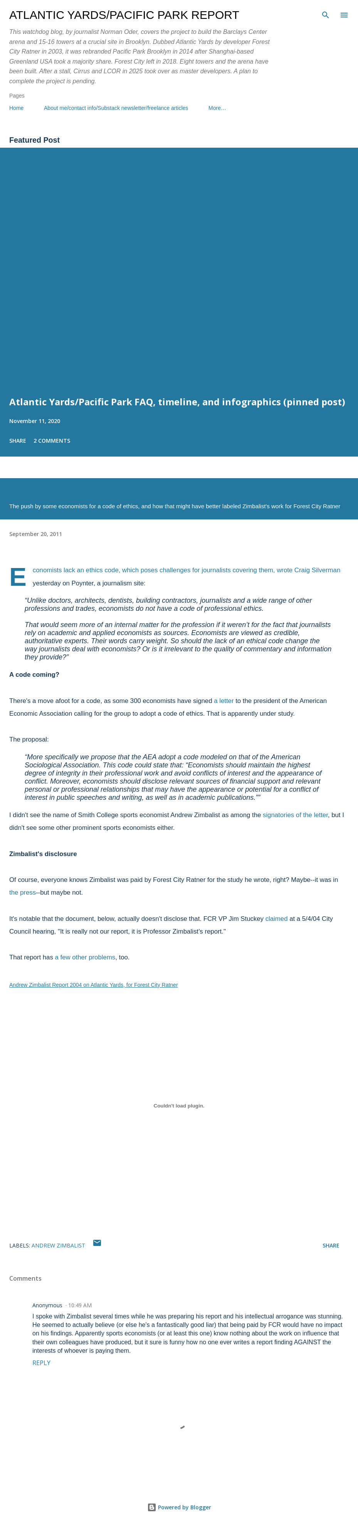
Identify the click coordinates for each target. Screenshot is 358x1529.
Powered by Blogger (179, 1507)
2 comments (52, 440)
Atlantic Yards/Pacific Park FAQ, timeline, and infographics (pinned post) (177, 401)
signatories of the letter (295, 815)
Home (16, 108)
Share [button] (17, 440)
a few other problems (85, 957)
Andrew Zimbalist (58, 1245)
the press (22, 892)
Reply (41, 1363)
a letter (224, 701)
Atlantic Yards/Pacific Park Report (124, 14)
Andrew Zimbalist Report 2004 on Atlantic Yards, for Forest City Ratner (93, 985)
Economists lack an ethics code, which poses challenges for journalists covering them (153, 570)
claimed (277, 918)
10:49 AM (80, 1305)
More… (217, 108)
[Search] (325, 14)
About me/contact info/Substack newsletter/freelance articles (116, 108)
